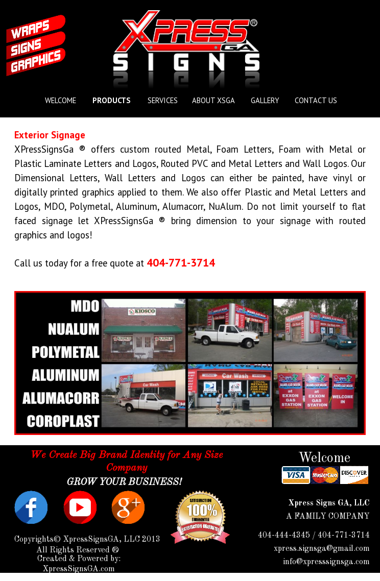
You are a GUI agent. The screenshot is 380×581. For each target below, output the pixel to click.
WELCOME (60, 100)
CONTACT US (316, 100)
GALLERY (265, 100)
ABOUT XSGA (213, 100)
